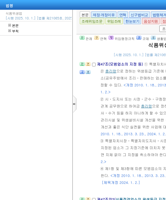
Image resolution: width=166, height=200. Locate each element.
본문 (13, 25)
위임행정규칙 (122, 38)
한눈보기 (132, 21)
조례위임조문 (92, 21)
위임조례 (114, 21)
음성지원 (151, 21)
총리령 (111, 71)
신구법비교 (139, 15)
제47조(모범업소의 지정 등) (120, 64)
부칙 (13, 31)
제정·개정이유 (104, 15)
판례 (86, 38)
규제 (143, 38)
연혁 (122, 15)
